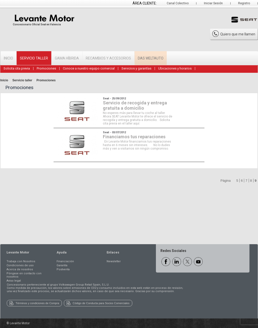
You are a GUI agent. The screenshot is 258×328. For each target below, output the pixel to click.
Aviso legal (14, 280)
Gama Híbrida (67, 58)
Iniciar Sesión (213, 3)
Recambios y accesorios (108, 58)
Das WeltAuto (150, 58)
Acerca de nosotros (20, 269)
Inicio (8, 58)
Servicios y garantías (136, 68)
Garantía (62, 265)
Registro (244, 3)
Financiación (65, 261)
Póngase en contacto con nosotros (24, 275)
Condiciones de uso (20, 265)
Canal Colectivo (178, 3)
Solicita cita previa (17, 68)
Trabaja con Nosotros (21, 261)
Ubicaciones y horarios (175, 68)
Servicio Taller (34, 58)
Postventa (63, 269)
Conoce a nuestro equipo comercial (89, 68)
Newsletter (114, 261)
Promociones (46, 68)
